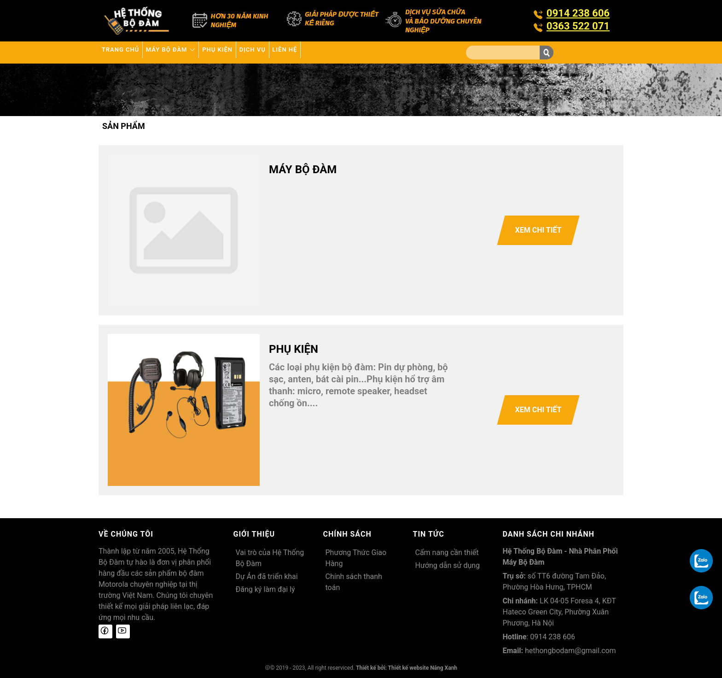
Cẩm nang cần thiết (447, 552)
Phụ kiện (252, 52)
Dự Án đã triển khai (267, 576)
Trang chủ (127, 52)
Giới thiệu (254, 534)
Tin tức (428, 534)
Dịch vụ (300, 52)
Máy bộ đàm (192, 52)
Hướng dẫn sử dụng (447, 565)
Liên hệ (345, 52)
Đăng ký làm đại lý (265, 589)
